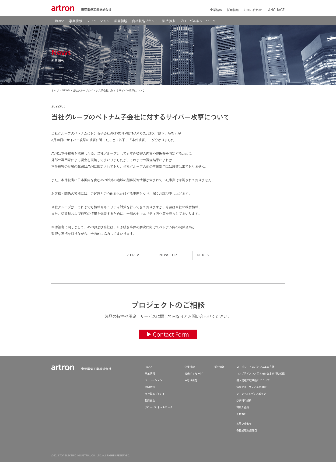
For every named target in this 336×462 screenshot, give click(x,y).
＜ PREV (132, 255)
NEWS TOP (168, 255)
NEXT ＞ (203, 255)
